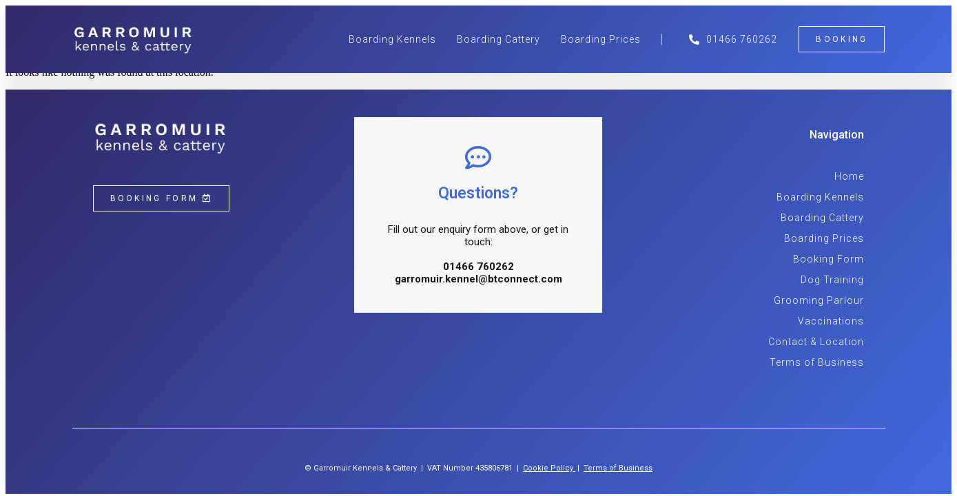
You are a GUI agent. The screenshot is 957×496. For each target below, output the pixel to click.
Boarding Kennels (392, 39)
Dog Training (832, 279)
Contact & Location (816, 341)
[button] (842, 39)
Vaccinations (831, 321)
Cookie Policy (548, 468)
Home (849, 176)
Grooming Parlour (819, 300)
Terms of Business (817, 362)
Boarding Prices (601, 39)
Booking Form (828, 259)
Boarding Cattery (498, 39)
